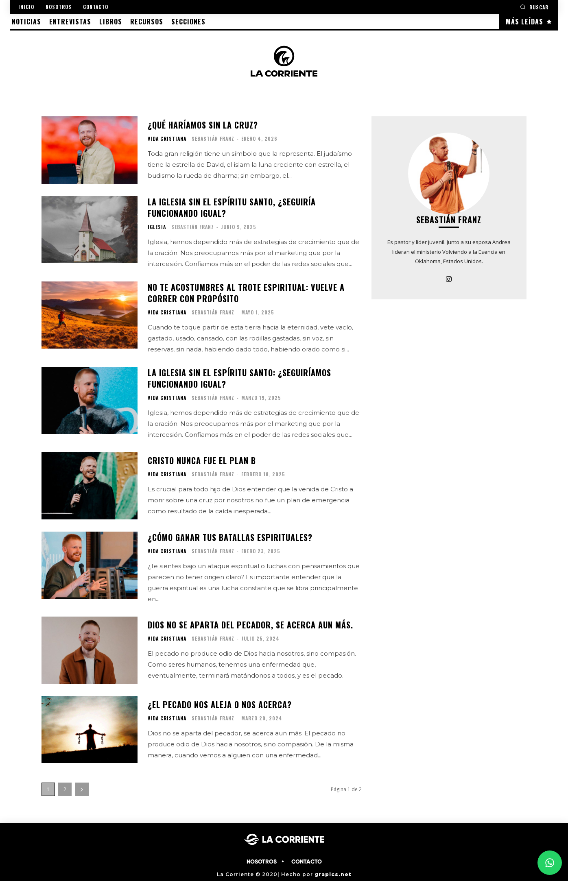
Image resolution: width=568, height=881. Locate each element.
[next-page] (82, 789)
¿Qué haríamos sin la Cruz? (203, 125)
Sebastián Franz (213, 138)
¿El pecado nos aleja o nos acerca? (220, 704)
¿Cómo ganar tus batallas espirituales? (230, 537)
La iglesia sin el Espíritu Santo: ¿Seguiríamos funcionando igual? (239, 378)
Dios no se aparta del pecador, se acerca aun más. (250, 625)
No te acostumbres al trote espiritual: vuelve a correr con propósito (246, 293)
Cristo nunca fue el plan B (202, 460)
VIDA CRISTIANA (167, 138)
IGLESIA (157, 227)
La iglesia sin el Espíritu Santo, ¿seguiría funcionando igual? (232, 207)
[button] (534, 6)
